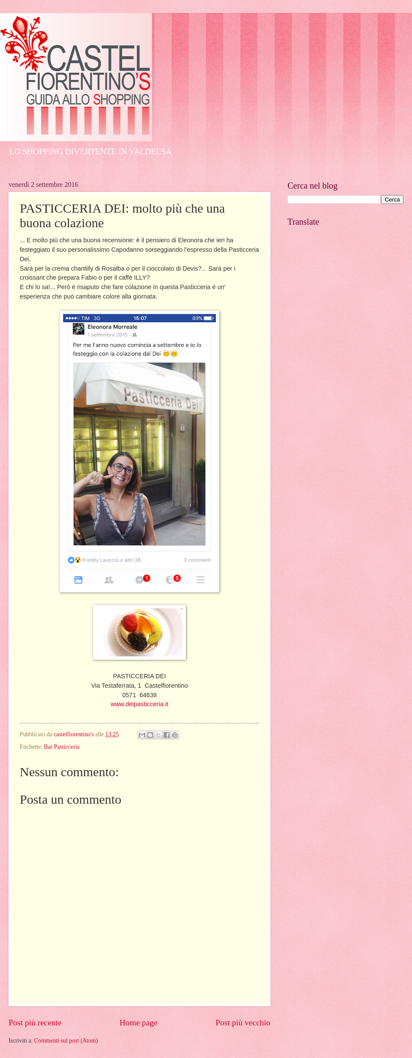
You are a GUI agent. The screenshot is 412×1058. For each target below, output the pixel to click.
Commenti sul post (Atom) (66, 1040)
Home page (139, 1022)
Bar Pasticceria (61, 747)
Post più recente (35, 1022)
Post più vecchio (242, 1022)
